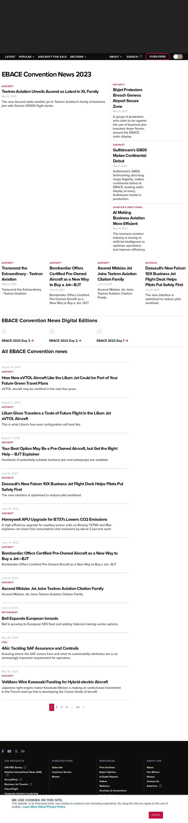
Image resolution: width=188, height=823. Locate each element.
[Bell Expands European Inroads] (62, 618)
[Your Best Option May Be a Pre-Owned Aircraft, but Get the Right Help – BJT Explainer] (62, 452)
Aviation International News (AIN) (23, 773)
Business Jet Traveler (18, 784)
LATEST (10, 56)
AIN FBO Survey (15, 767)
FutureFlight (11, 788)
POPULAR (27, 56)
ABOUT (116, 56)
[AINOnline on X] (16, 752)
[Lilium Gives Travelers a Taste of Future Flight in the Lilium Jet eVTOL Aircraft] (62, 416)
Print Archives (107, 767)
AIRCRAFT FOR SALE (52, 56)
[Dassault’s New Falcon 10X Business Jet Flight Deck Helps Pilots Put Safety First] (62, 487)
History (151, 776)
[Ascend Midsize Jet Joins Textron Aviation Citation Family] (62, 589)
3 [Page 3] (61, 707)
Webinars (104, 786)
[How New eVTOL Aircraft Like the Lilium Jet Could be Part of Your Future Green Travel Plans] (62, 381)
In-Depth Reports (108, 776)
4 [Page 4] (66, 707)
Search (134, 57)
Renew (55, 776)
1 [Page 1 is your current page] (51, 707)
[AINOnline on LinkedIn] (23, 752)
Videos (103, 781)
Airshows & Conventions (112, 790)
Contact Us (153, 781)
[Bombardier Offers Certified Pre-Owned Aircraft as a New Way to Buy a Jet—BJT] (62, 556)
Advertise (154, 786)
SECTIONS (78, 56)
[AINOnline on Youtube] (9, 752)
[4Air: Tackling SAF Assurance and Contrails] (62, 648)
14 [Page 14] (77, 707)
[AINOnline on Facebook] (3, 752)
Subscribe (157, 57)
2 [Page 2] (56, 707)
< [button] (46, 707)
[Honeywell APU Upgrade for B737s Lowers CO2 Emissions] (62, 519)
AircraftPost (13, 779)
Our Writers (153, 772)
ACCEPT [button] (156, 815)
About (150, 767)
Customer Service (61, 772)
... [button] (72, 707)
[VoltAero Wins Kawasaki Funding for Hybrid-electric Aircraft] (62, 682)
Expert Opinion (107, 772)
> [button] (83, 707)
